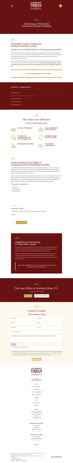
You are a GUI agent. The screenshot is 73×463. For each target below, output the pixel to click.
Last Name (40, 318)
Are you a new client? (15, 331)
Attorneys (36, 397)
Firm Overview (36, 386)
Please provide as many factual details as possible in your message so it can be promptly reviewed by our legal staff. (33, 335)
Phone (12, 322)
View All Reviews (21, 222)
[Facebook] (36, 447)
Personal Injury (36, 389)
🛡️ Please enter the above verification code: (19, 347)
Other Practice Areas (36, 394)
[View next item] (14, 222)
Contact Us (28, 295)
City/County (13, 327)
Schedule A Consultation (42, 295)
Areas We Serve (36, 402)
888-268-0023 (36, 380)
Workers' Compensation (36, 392)
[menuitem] (35, 92)
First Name (13, 318)
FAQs (36, 400)
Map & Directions (36, 419)
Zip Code (39, 327)
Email (39, 322)
